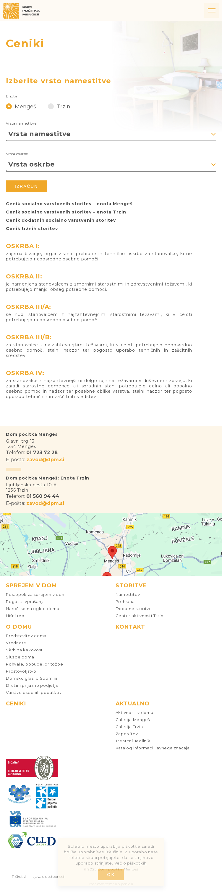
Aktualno (133, 703)
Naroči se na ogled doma (32, 608)
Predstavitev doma (26, 635)
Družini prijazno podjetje (32, 685)
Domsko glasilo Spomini (31, 678)
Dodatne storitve (134, 608)
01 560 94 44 (42, 496)
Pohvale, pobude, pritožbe (34, 664)
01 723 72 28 (42, 452)
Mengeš (21, 106)
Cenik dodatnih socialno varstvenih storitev (61, 220)
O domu (19, 627)
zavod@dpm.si (45, 459)
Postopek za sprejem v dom (36, 594)
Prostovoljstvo (21, 671)
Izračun (26, 186)
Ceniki (16, 703)
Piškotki (19, 876)
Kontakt (130, 627)
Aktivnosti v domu (134, 712)
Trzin (59, 106)
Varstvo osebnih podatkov (34, 692)
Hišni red (15, 615)
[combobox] (111, 134)
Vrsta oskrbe (17, 153)
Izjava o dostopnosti (48, 876)
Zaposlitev (127, 733)
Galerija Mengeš (133, 719)
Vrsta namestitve (21, 123)
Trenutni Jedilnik (133, 740)
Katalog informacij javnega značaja (153, 748)
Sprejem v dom (31, 585)
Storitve (131, 585)
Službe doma (20, 657)
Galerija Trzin (129, 726)
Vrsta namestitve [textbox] (39, 134)
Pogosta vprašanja (25, 601)
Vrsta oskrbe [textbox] (31, 164)
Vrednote (16, 642)
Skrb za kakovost (24, 650)
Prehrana (125, 601)
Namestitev (128, 594)
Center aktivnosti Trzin (139, 615)
